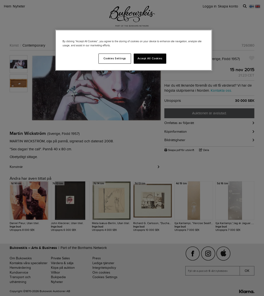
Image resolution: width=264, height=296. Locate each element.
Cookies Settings (115, 58)
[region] (133, 50)
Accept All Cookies (150, 58)
